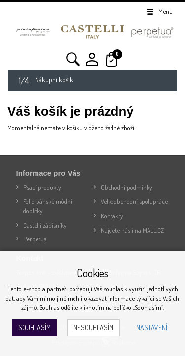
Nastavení (151, 327)
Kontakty (112, 216)
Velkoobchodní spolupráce (134, 201)
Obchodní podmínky (126, 187)
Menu (159, 11)
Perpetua (35, 239)
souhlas (113, 289)
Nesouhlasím (93, 327)
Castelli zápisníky (45, 225)
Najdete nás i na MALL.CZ (132, 230)
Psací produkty (42, 187)
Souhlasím (34, 327)
